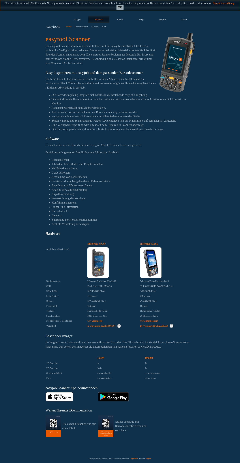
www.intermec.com (149, 321)
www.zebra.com (94, 321)
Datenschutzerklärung (223, 3)
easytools (99, 19)
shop (141, 19)
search (184, 19)
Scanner (68, 27)
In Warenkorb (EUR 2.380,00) (156, 326)
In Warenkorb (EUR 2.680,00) (103, 326)
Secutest (95, 27)
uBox (104, 27)
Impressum (134, 458)
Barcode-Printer (81, 27)
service (162, 19)
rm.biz (120, 19)
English (148, 458)
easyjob (77, 19)
